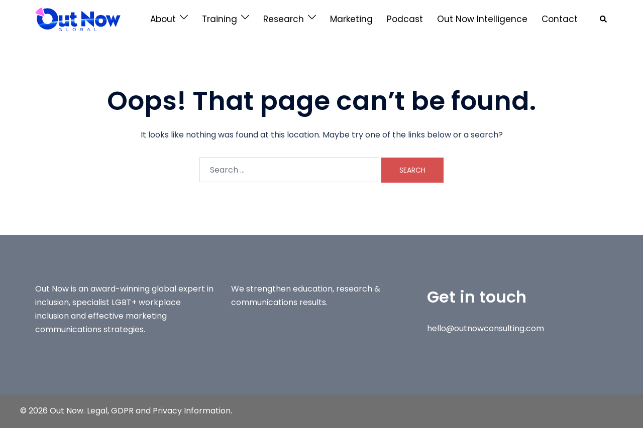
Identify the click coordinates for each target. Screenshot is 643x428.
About (163, 19)
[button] (604, 19)
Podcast (405, 19)
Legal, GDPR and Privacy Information (159, 410)
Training (219, 19)
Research (283, 19)
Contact (560, 19)
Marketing (351, 19)
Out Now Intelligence (482, 19)
